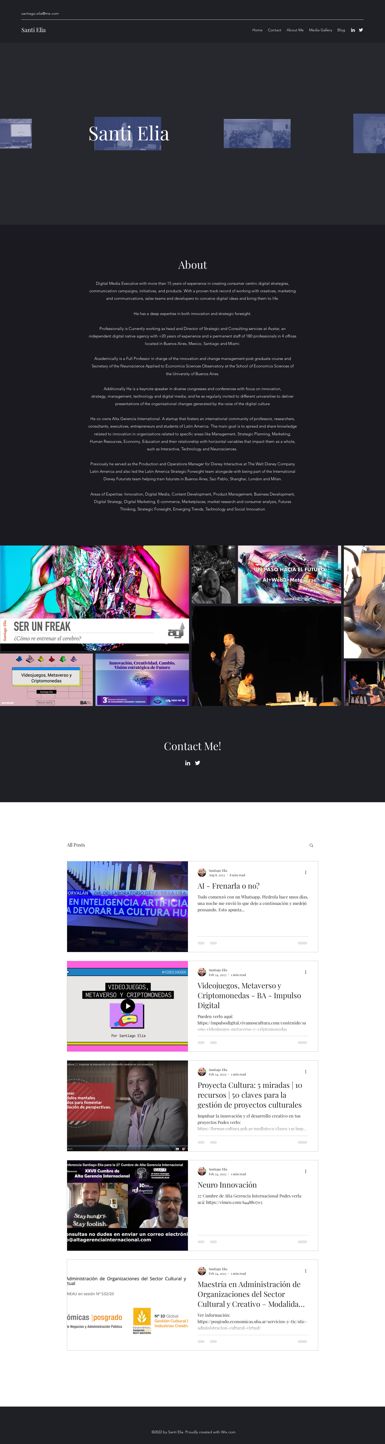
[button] (311, 845)
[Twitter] (361, 30)
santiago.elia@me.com (40, 13)
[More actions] (307, 872)
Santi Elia (33, 30)
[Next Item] (378, 626)
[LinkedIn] (353, 30)
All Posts (76, 845)
